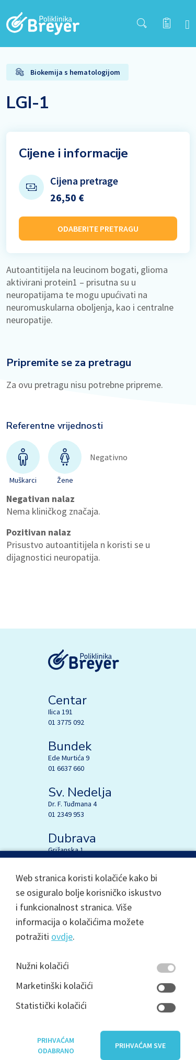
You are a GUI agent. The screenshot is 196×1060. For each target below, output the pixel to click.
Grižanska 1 (66, 850)
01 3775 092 (66, 722)
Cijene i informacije (73, 153)
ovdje (62, 959)
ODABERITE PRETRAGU (98, 228)
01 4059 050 (66, 860)
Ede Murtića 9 (68, 758)
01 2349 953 (66, 814)
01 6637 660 (66, 768)
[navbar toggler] (187, 24)
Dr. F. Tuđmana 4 (72, 804)
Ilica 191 (60, 712)
